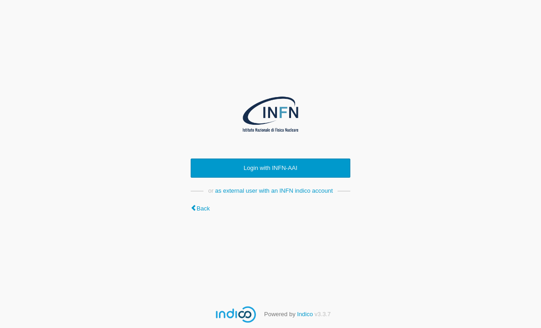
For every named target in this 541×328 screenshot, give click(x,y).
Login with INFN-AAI (270, 167)
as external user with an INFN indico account (274, 190)
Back (203, 208)
